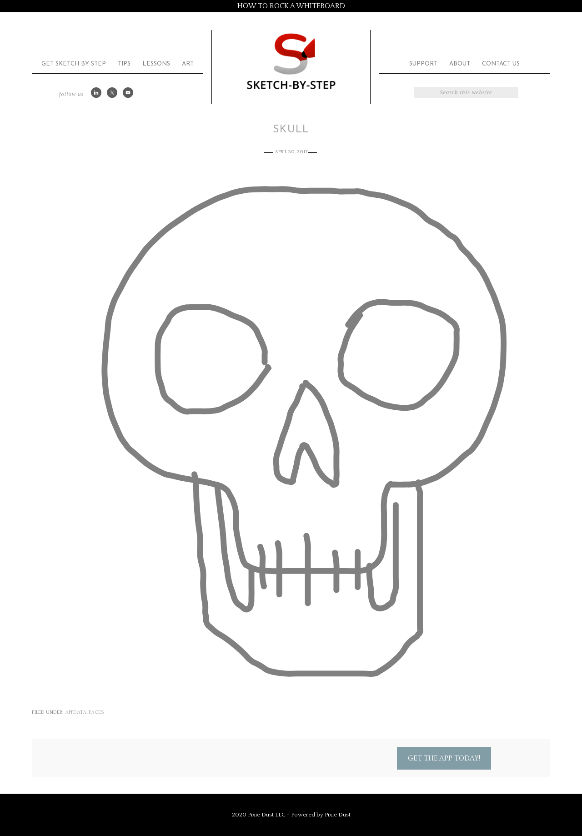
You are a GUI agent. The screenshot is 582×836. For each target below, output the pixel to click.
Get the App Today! (444, 758)
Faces (96, 712)
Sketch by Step (291, 60)
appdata (75, 712)
